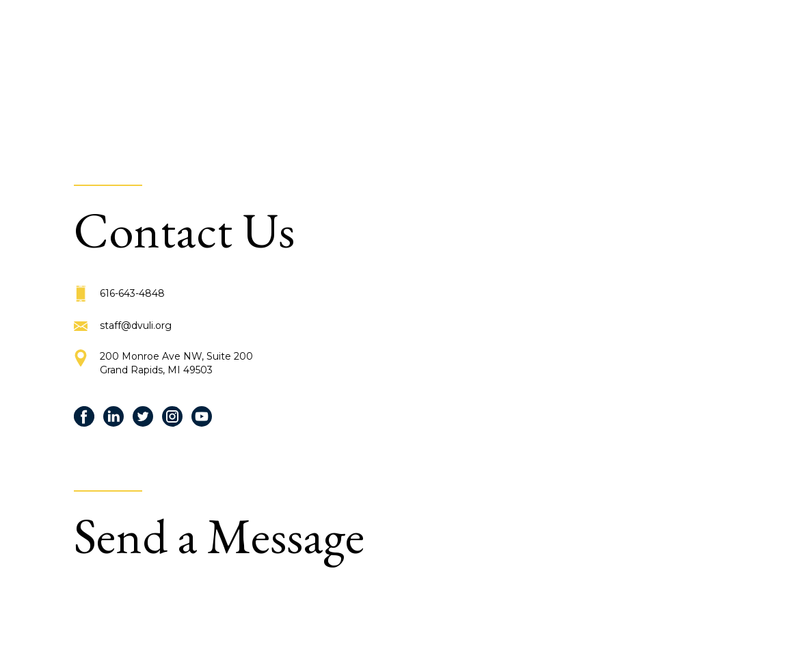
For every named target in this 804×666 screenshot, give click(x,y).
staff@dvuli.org (136, 325)
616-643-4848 (132, 293)
